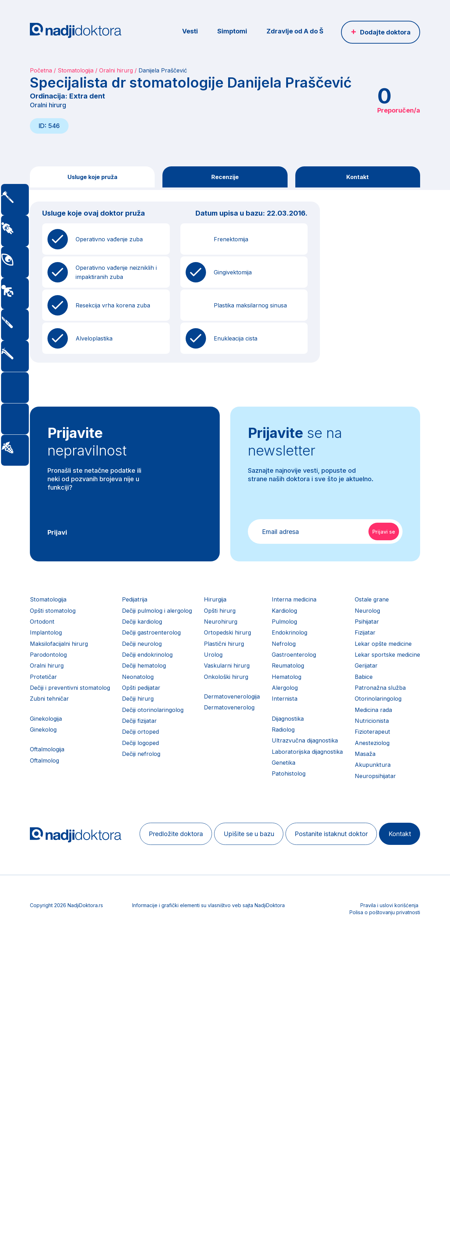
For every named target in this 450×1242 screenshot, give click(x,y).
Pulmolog (355, 630)
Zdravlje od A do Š (294, 31)
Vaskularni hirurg (276, 685)
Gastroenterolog (364, 671)
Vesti (190, 31)
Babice (40, 938)
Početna (41, 70)
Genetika (354, 804)
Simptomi (232, 31)
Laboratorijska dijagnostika (380, 790)
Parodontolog (50, 671)
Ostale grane (48, 842)
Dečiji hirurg (163, 726)
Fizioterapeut (49, 1006)
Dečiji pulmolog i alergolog (185, 616)
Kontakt (357, 178)
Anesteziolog (49, 1020)
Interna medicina (365, 603)
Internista (354, 726)
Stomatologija (76, 70)
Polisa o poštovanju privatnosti (384, 1212)
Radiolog (354, 762)
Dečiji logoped (167, 781)
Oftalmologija (49, 785)
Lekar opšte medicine (61, 896)
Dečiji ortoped (166, 767)
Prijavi (57, 535)
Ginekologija (48, 749)
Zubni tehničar (50, 726)
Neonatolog (163, 699)
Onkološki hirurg (276, 699)
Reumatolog (359, 685)
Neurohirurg (269, 630)
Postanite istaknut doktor (253, 1137)
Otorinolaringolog (55, 965)
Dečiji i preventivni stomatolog (74, 712)
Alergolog (355, 712)
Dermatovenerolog (279, 735)
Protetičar (44, 699)
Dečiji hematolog (170, 685)
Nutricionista (48, 992)
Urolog (262, 671)
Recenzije (225, 178)
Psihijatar (43, 869)
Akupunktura (48, 1047)
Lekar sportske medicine (65, 910)
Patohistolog (359, 817)
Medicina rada (50, 979)
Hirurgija (264, 603)
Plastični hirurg (273, 658)
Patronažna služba (57, 951)
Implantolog (47, 644)
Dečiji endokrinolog (174, 671)
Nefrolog (354, 658)
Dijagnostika (359, 749)
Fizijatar (41, 883)
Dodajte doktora (385, 32)
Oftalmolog (46, 799)
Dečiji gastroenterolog (178, 644)
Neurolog (43, 855)
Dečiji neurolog (168, 658)
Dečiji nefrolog (167, 795)
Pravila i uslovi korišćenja (389, 1205)
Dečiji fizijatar (166, 754)
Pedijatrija (160, 603)
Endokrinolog (360, 644)
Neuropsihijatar (52, 1061)
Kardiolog (355, 616)
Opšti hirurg (269, 616)
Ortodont (43, 630)
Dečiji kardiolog (169, 630)
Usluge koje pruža (92, 178)
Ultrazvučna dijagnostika (377, 776)
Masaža (41, 1034)
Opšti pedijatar (167, 712)
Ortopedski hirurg (277, 644)
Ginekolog (44, 762)
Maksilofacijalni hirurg (61, 658)
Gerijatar (42, 924)
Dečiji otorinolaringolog (180, 740)
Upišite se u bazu (159, 1137)
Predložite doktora (75, 1137)
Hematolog (357, 699)
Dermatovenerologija (282, 721)
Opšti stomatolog (55, 616)
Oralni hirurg (116, 70)
